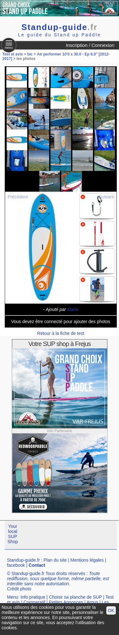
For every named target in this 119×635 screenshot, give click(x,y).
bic (30, 54)
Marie (72, 309)
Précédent (18, 196)
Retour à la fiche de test (60, 333)
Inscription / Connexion (90, 45)
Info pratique (33, 597)
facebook (16, 565)
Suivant (106, 196)
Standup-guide (60, 27)
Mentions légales (87, 560)
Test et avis (13, 54)
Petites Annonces (66, 602)
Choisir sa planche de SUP (75, 597)
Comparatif (34, 602)
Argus (92, 602)
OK (111, 610)
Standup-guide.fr (23, 560)
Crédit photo (19, 588)
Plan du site (55, 560)
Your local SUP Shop (13, 534)
